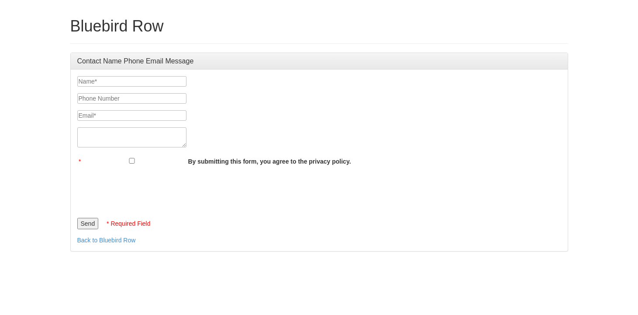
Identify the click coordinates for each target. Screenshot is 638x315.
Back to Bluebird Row (106, 240)
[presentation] (143, 189)
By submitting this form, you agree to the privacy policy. (269, 161)
